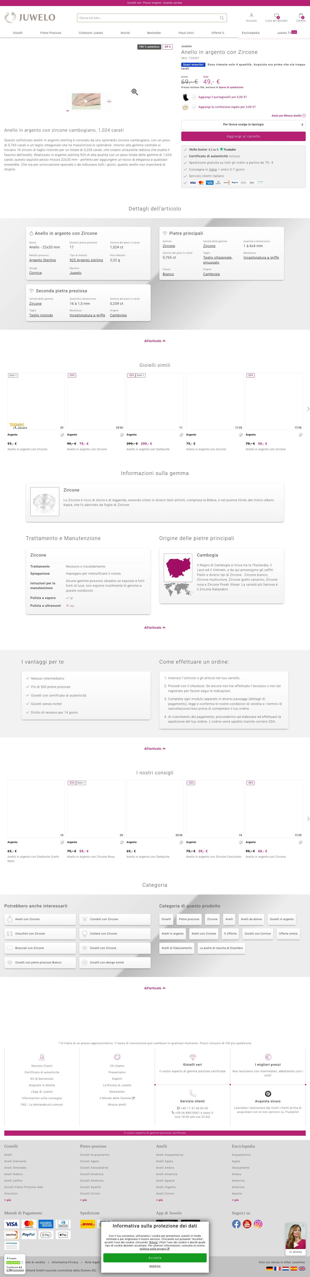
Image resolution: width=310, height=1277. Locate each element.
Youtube (247, 1233)
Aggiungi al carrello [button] (243, 136)
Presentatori (117, 1082)
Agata (236, 1171)
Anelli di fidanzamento (177, 982)
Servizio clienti (192, 1111)
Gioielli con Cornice (258, 967)
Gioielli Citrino (90, 1203)
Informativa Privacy (65, 1272)
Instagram (258, 1233)
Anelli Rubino (13, 1184)
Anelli (229, 953)
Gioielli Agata (89, 1171)
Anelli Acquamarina (169, 1165)
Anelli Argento (166, 1197)
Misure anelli (117, 1114)
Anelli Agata (164, 1171)
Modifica (154, 1266)
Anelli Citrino (165, 1203)
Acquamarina (241, 1165)
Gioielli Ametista (92, 1184)
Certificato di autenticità (42, 1082)
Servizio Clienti (42, 1076)
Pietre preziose (189, 953)
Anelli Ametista (166, 1184)
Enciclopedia (251, 33)
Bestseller (154, 33)
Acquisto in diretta (42, 1095)
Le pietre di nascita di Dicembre (221, 982)
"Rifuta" (153, 1242)
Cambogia (211, 308)
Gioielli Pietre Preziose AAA (23, 1197)
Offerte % (218, 33)
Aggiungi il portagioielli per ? (221, 96)
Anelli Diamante (15, 1171)
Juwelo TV (287, 32)
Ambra (236, 1184)
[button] (251, 18)
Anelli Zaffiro (13, 1190)
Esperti (117, 1089)
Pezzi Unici (186, 33)
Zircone (169, 279)
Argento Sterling (42, 293)
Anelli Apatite (165, 1190)
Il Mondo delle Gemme (115, 1108)
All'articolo (152, 375)
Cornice (35, 306)
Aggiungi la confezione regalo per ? (225, 106)
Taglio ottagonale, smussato (217, 294)
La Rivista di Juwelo (117, 1095)
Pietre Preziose (50, 33)
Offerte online (288, 967)
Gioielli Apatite (90, 1197)
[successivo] (308, 442)
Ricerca (223, 18)
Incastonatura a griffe (261, 291)
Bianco (168, 308)
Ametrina (238, 1190)
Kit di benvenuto (42, 1089)
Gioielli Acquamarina (95, 1165)
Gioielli (18, 33)
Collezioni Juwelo (91, 33)
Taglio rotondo (41, 349)
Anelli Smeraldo (15, 1178)
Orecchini (11, 1203)
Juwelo (76, 306)
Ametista (238, 1197)
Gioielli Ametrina (92, 1190)
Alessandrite (241, 1178)
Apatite (237, 1203)
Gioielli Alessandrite (94, 1178)
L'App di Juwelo (42, 1102)
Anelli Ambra (165, 1178)
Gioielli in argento (282, 953)
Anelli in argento (173, 967)
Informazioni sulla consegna (42, 1108)
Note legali (92, 1272)
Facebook (236, 1233)
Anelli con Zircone (204, 967)
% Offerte (230, 967)
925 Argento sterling (86, 293)
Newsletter (117, 1102)
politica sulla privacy (153, 1249)
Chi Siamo (117, 1076)
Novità (125, 33)
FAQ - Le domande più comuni (42, 1114)
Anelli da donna (251, 953)
